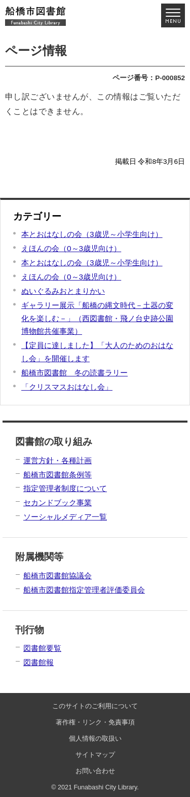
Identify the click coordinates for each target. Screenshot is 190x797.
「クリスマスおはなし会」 (66, 387)
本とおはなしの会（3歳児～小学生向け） (92, 234)
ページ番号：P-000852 (148, 78)
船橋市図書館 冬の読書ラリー (74, 372)
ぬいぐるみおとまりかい (63, 291)
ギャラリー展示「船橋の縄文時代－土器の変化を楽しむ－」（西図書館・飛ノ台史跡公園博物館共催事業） (97, 318)
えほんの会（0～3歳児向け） (71, 248)
